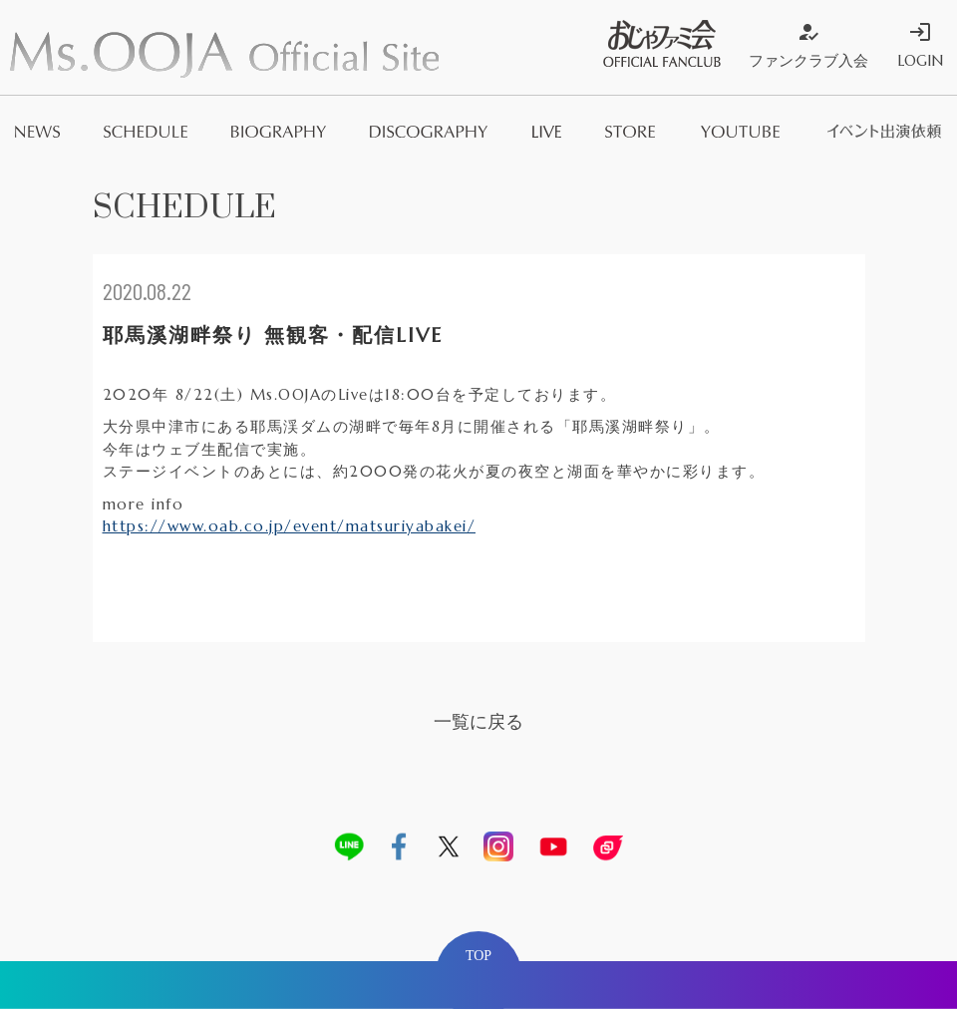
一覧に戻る (478, 721)
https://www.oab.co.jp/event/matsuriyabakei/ (290, 525)
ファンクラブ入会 (808, 45)
